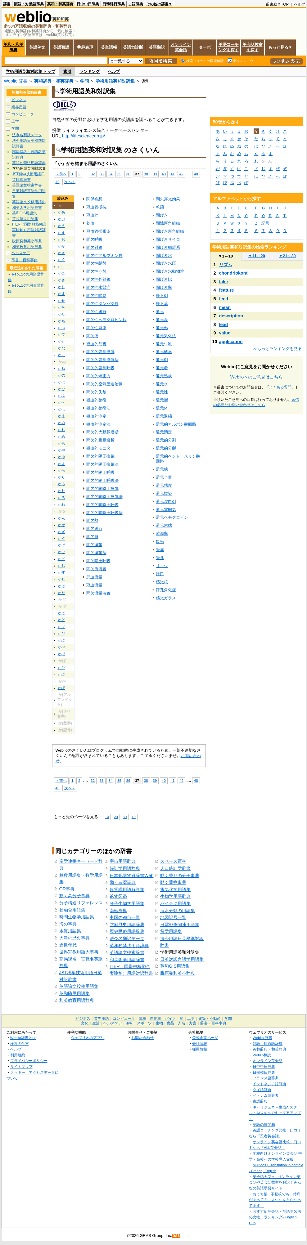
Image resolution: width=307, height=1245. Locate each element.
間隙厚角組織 (168, 223)
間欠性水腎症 (98, 287)
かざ (61, 559)
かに (61, 355)
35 (119, 174)
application (231, 341)
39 (155, 174)
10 (107, 817)
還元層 (162, 400)
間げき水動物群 (170, 271)
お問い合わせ (142, 1038)
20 (116, 817)
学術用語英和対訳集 (115, 80)
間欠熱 (92, 520)
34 (110, 174)
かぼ (61, 654)
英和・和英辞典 (60, 4)
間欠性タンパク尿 (102, 303)
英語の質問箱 (264, 1124)
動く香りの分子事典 (179, 875)
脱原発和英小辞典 (177, 973)
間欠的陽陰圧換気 (102, 488)
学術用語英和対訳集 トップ (31, 71)
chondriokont (233, 273)
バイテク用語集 (175, 903)
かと (61, 341)
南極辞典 (118, 910)
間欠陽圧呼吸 (98, 560)
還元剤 (162, 359)
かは (61, 382)
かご (61, 552)
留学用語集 (171, 931)
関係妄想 (94, 199)
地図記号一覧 (173, 917)
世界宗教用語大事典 (78, 951)
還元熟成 (164, 376)
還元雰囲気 (166, 509)
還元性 (162, 392)
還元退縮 (164, 416)
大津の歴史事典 (74, 937)
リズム (225, 264)
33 (102, 174)
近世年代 (68, 945)
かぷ (61, 674)
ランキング (89, 71)
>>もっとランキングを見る (277, 348)
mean (225, 307)
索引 (67, 71)
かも (61, 443)
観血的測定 (96, 416)
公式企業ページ (205, 1038)
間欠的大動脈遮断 (102, 432)
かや (61, 450)
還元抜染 (164, 493)
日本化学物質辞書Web (131, 875)
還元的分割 (166, 440)
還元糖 (162, 469)
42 (181, 174)
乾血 (90, 223)
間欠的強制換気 (100, 351)
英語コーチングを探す (229, 47)
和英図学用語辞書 (127, 959)
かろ (61, 497)
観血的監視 (96, 344)
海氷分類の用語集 (177, 910)
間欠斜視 (94, 247)
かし (61, 287)
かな (61, 348)
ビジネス (18, 100)
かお (61, 239)
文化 (84, 1023)
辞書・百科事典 (24, 260)
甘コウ (162, 565)
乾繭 (160, 207)
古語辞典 (135, 4)
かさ (61, 280)
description (231, 315)
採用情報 (199, 1049)
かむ (61, 430)
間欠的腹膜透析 (100, 440)
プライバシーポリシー (28, 1061)
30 (125, 817)
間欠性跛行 (96, 311)
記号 (265, 223)
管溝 (160, 549)
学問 (84, 80)
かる (61, 484)
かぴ (61, 667)
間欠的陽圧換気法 (102, 464)
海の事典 (68, 923)
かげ (61, 545)
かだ (61, 593)
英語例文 (37, 47)
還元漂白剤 (166, 501)
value (225, 332)
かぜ (61, 579)
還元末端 (164, 525)
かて (61, 334)
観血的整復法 (98, 408)
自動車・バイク (163, 1018)
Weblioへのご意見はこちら (256, 376)
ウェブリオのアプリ (87, 1038)
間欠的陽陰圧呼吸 (102, 504)
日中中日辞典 (88, 4)
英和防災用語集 (74, 993)
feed (223, 298)
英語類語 (61, 47)
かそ (61, 307)
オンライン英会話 (181, 47)
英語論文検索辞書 (127, 952)
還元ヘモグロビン (172, 517)
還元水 (162, 384)
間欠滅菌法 (96, 552)
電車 (142, 1018)
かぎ (61, 532)
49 (58, 182)
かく (61, 260)
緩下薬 (162, 303)
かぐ (61, 538)
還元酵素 (164, 351)
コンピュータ (22, 114)
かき (61, 253)
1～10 (225, 256)
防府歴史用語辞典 (127, 924)
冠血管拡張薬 (98, 231)
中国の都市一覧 (125, 917)
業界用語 (18, 107)
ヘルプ (299, 4)
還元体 (162, 408)
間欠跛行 (94, 528)
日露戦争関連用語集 (179, 924)
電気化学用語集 (175, 889)
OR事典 (67, 888)
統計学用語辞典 (125, 868)
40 (164, 174)
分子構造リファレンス (81, 902)
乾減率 (162, 533)
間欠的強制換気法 (102, 359)
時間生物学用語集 (76, 916)
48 (196, 174)
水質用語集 (70, 930)
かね (61, 368)
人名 (181, 1023)
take (223, 281)
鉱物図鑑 (118, 896)
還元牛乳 (164, 344)
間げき (162, 215)
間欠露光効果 (168, 199)
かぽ (61, 688)
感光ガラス (166, 598)
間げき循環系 (168, 247)
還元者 (162, 367)
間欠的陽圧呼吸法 (102, 480)
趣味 (129, 1023)
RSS (176, 1236)
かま (61, 416)
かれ (61, 491)
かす (61, 294)
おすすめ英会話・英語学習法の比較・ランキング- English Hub (275, 1217)
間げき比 (164, 279)
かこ (61, 273)
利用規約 (17, 1055)
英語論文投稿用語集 (78, 986)
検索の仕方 (19, 1043)
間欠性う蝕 (96, 271)
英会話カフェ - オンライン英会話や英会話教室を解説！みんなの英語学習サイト (275, 1182)
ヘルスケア (20, 253)
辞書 (7, 4)
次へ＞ (69, 182)
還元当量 (164, 477)
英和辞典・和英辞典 (53, 80)
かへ (61, 402)
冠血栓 (92, 215)
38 (146, 174)
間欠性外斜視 (98, 279)
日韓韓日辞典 (113, 4)
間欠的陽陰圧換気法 (104, 496)
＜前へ (61, 174)
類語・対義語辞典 (29, 4)
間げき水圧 (166, 263)
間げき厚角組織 (170, 231)
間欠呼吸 (94, 239)
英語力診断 (133, 47)
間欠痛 (92, 336)
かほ (61, 409)
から (61, 470)
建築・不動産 (209, 1018)
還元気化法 (166, 336)
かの (61, 375)
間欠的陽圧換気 (100, 456)
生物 (159, 1023)
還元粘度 (164, 485)
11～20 (256, 255)
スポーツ (144, 1023)
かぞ (61, 586)
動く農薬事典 (123, 882)
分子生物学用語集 (127, 903)
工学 (15, 121)
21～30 (287, 255)
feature (226, 290)
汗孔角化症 (166, 590)
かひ (61, 389)
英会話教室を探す (252, 47)
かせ (61, 300)
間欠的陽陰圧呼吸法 (104, 512)
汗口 (160, 573)
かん (61, 518)
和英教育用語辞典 (76, 1000)
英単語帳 (109, 47)
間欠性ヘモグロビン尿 (106, 319)
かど (61, 620)
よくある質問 (280, 387)
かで (61, 613)
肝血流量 (94, 577)
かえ (61, 233)
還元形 (162, 327)
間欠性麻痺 (96, 327)
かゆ (61, 457)
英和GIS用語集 (175, 966)
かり (61, 477)
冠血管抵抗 (96, 207)
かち (61, 321)
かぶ (61, 640)
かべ (61, 647)
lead (223, 324)
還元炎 (162, 319)
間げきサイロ (168, 239)
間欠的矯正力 (98, 376)
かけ (61, 266)
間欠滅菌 (94, 544)
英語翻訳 (157, 47)
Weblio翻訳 (262, 1055)
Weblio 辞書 (16, 80)
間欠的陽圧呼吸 (100, 472)
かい (61, 219)
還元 (160, 311)
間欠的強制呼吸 (100, 367)
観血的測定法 (98, 424)
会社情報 (199, 1043)
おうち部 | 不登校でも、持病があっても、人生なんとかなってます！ (275, 1199)
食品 (170, 1023)
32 (93, 174)
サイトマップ (21, 1066)
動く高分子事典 (74, 895)
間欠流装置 (96, 569)
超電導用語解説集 (127, 889)
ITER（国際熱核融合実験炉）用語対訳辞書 (29, 230)
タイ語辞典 (262, 1090)
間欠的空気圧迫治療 (104, 384)
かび (61, 633)
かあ (61, 212)
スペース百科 (173, 861)
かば (61, 627)
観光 (160, 541)
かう (61, 226)
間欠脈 (92, 536)
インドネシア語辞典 (269, 1084)
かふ (61, 395)
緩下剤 (162, 295)
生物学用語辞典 (175, 896)
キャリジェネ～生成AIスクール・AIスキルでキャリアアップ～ (275, 1113)
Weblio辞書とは (23, 1038)
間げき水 (164, 255)
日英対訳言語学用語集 (182, 959)
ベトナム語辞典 (266, 1095)
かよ (61, 464)
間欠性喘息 (96, 295)
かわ (61, 504)
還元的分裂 (166, 448)
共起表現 (85, 47)
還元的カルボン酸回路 (176, 424)
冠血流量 (94, 585)
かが (61, 525)
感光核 (162, 582)
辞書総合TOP (277, 4)
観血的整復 (96, 400)
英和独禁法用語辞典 (129, 945)
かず (61, 572)
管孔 (160, 557)
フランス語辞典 (266, 1078)
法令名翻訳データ (127, 938)
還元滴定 (164, 432)
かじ (61, 565)
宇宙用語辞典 (123, 861)
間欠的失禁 (96, 392)
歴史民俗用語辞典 (127, 931)
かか (61, 246)
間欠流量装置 (98, 593)
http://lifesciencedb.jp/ (83, 135)
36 (128, 174)
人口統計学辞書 (175, 868)
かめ (61, 436)
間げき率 (164, 287)
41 (173, 174)
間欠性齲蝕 (96, 263)
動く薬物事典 (173, 882)
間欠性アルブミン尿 (104, 255)
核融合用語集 (72, 909)
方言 (192, 1023)
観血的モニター (100, 448)
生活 (96, 1023)
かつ (61, 327)
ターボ (205, 47)
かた (61, 314)
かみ (61, 423)
